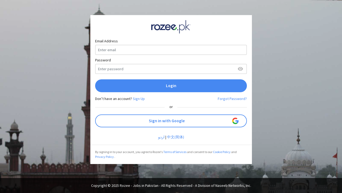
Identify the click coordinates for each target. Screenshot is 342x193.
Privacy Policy (104, 157)
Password (103, 60)
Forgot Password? (232, 98)
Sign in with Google (194, 121)
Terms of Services (174, 152)
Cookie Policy (222, 152)
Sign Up (139, 98)
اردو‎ (161, 137)
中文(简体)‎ (175, 137)
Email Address (106, 41)
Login (171, 85)
